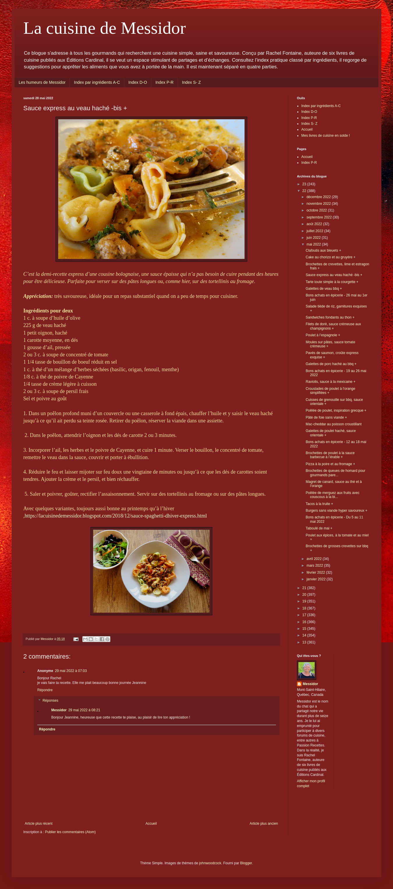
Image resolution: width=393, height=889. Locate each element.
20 (304, 595)
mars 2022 (315, 565)
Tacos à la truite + (319, 504)
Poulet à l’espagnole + (323, 335)
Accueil (151, 824)
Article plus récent (38, 824)
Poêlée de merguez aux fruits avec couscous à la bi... (333, 495)
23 (304, 184)
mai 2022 (314, 244)
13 (304, 642)
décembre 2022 (319, 197)
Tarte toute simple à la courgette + (332, 282)
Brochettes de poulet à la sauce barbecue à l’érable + (330, 455)
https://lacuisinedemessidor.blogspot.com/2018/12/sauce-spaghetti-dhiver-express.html (116, 516)
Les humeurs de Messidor (42, 82)
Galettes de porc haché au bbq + (331, 364)
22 (304, 191)
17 (304, 615)
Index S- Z (191, 82)
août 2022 (315, 224)
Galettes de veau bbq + (324, 289)
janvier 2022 (317, 579)
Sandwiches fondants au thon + (330, 317)
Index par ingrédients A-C (97, 82)
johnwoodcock (210, 863)
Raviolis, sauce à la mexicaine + (330, 382)
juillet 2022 (315, 231)
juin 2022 (314, 238)
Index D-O (137, 82)
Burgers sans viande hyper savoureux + (336, 510)
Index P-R (164, 82)
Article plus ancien (264, 824)
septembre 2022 (320, 217)
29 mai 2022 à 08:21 (84, 710)
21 (304, 588)
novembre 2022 (319, 204)
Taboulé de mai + (319, 528)
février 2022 (316, 572)
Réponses (50, 700)
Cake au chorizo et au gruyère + (330, 257)
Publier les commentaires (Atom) (70, 832)
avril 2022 (315, 559)
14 (304, 635)
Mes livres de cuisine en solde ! (325, 136)
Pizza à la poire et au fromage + (330, 464)
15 (304, 629)
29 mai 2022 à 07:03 (71, 671)
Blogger (246, 863)
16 (304, 622)
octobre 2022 (317, 210)
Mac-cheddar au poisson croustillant (334, 424)
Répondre (45, 690)
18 (304, 608)
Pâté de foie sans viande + (326, 417)
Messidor (59, 710)
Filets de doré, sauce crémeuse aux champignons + (333, 326)
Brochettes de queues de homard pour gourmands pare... (335, 473)
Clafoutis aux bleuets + (323, 250)
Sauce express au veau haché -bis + (334, 275)
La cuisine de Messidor (104, 28)
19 (304, 601)
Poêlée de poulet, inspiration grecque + (336, 410)
